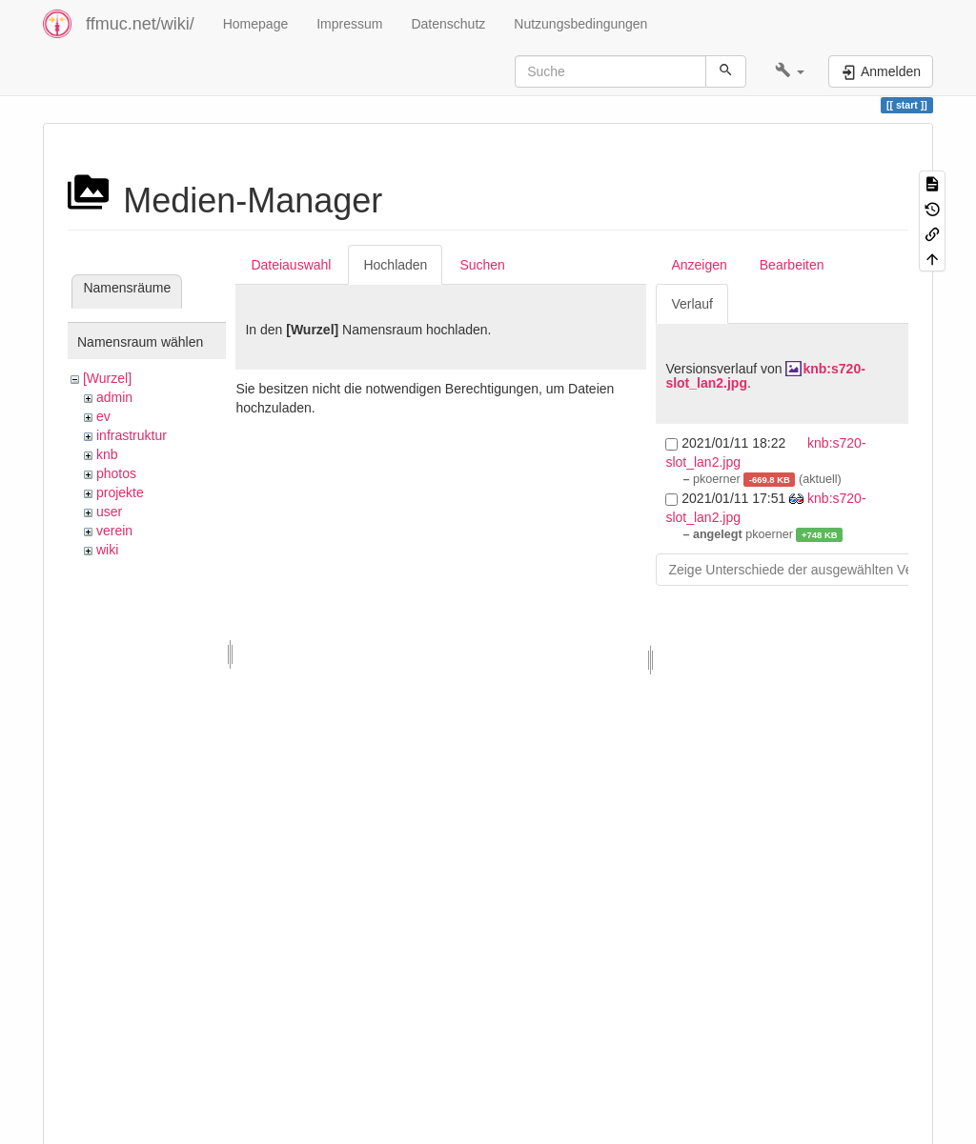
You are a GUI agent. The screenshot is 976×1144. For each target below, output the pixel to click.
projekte (120, 492)
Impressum (349, 23)
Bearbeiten (792, 264)
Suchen (481, 264)
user (109, 511)
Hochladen (395, 264)
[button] (790, 71)
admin (114, 397)
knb (107, 454)
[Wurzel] (107, 378)
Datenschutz (448, 23)
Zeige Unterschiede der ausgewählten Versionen (812, 569)
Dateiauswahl (291, 264)
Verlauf (692, 303)
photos (116, 473)
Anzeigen (698, 264)
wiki (107, 549)
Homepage (256, 23)
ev (103, 416)
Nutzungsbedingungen (580, 23)
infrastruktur (131, 435)
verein (114, 530)
